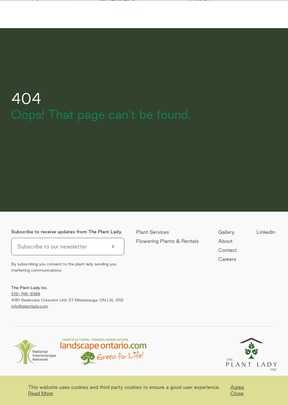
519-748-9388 (25, 294)
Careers (177, 22)
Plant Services (152, 232)
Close (237, 393)
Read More (40, 393)
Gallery (80, 22)
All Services (113, 22)
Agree (237, 387)
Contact (206, 22)
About (150, 22)
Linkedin (265, 232)
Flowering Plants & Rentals (167, 241)
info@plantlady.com (29, 306)
